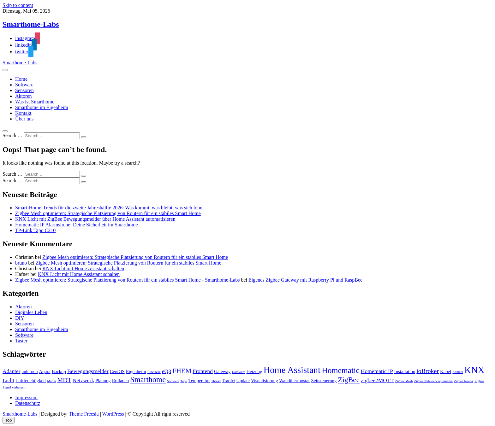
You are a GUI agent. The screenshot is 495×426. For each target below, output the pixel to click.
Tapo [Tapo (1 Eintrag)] (183, 381)
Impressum (26, 397)
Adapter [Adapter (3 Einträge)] (12, 371)
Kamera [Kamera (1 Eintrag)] (457, 372)
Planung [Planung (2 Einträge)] (103, 380)
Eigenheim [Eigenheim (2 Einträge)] (136, 371)
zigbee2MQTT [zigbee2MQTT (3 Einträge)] (377, 380)
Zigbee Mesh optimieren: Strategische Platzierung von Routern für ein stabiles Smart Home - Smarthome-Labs (127, 280)
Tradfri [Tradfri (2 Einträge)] (228, 380)
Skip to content (18, 5)
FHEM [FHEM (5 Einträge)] (181, 371)
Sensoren (24, 90)
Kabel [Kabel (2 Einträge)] (445, 371)
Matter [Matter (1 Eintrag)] (51, 381)
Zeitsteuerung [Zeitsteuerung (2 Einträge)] (324, 380)
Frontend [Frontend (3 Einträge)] (202, 371)
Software (24, 84)
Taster (21, 340)
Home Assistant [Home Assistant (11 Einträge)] (292, 370)
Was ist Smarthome (34, 101)
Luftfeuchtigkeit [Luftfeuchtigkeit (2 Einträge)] (30, 380)
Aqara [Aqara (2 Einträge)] (45, 371)
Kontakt (23, 113)
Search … (13, 135)
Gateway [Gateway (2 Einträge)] (222, 371)
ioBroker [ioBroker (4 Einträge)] (427, 370)
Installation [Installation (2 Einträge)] (404, 371)
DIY (19, 318)
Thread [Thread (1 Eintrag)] (216, 381)
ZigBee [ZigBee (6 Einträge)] (349, 380)
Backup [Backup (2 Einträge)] (59, 371)
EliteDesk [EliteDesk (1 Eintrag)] (154, 372)
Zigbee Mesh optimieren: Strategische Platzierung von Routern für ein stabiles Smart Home (108, 213)
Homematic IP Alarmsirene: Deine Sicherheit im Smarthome (76, 224)
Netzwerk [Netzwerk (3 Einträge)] (83, 380)
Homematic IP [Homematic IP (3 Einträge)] (377, 371)
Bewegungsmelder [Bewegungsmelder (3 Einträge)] (88, 371)
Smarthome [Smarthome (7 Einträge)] (148, 379)
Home (21, 79)
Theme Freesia (84, 414)
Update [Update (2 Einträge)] (243, 380)
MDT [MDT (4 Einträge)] (64, 379)
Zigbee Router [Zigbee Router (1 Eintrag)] (463, 381)
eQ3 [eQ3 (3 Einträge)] (166, 371)
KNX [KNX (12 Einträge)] (474, 370)
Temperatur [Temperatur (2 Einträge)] (199, 380)
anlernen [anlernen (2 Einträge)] (30, 371)
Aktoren (23, 96)
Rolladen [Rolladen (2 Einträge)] (120, 380)
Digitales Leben (31, 312)
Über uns (24, 118)
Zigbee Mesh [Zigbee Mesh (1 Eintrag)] (404, 381)
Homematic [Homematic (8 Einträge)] (341, 370)
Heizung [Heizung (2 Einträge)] (254, 371)
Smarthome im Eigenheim (41, 107)
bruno (21, 263)
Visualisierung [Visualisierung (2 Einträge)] (264, 380)
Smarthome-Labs (31, 24)
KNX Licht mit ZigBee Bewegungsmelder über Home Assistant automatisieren (95, 219)
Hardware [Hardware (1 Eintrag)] (238, 372)
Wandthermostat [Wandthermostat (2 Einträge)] (294, 380)
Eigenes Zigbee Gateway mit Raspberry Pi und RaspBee (305, 280)
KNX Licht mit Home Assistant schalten (83, 268)
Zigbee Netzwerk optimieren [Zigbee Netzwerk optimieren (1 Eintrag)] (433, 381)
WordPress (113, 414)
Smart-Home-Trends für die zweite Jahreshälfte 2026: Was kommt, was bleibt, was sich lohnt (109, 207)
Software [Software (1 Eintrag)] (173, 381)
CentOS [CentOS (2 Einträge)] (117, 371)
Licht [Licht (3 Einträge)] (8, 380)
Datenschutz (27, 403)
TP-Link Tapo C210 (35, 230)
